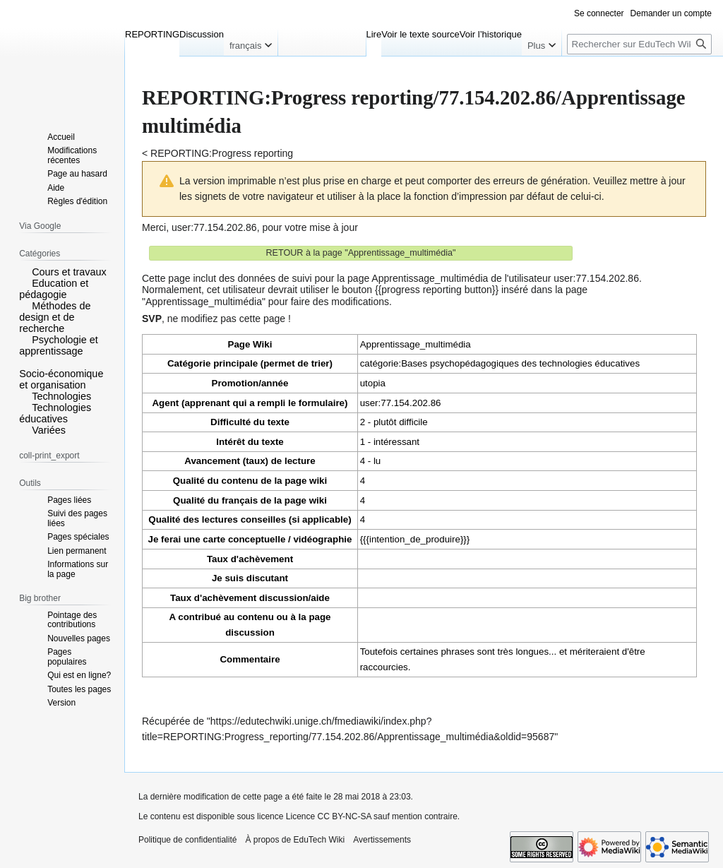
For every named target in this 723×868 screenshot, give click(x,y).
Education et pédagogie (53, 289)
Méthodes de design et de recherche (54, 317)
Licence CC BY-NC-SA (328, 816)
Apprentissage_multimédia (415, 344)
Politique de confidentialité (187, 840)
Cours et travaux (69, 272)
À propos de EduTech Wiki (295, 840)
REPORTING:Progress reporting (221, 153)
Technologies (61, 396)
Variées (49, 430)
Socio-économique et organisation (61, 379)
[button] (24, 271)
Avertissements (382, 840)
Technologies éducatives (55, 413)
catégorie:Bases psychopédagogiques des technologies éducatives (500, 363)
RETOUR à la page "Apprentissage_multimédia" (360, 253)
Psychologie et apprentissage (58, 345)
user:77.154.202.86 (214, 227)
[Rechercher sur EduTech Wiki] (639, 44)
